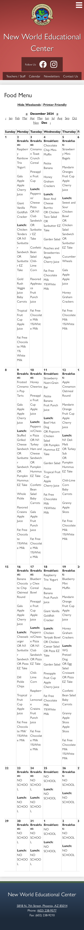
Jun (47, 118)
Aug (59, 118)
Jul (53, 118)
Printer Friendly (55, 105)
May (40, 118)
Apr (32, 118)
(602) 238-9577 (46, 910)
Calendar (34, 76)
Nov (36, 122)
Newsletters (52, 76)
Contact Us (70, 76)
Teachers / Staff (15, 76)
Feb (17, 118)
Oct (74, 118)
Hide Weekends (29, 105)
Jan (11, 118)
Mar (24, 118)
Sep (67, 118)
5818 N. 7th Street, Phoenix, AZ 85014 (42, 905)
